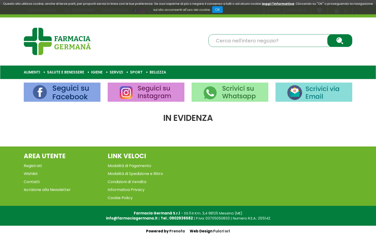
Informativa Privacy (126, 189)
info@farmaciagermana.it (132, 218)
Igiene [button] (97, 72)
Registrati (33, 166)
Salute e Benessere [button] (65, 72)
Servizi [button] (116, 72)
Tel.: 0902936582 (177, 218)
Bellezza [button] (158, 72)
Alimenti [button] (32, 72)
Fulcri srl (221, 231)
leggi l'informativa (278, 3)
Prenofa (177, 231)
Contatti (32, 182)
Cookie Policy (120, 198)
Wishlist (31, 173)
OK (217, 9)
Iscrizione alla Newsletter (47, 189)
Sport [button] (136, 72)
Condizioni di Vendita (127, 182)
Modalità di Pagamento (129, 166)
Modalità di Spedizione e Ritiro (135, 173)
